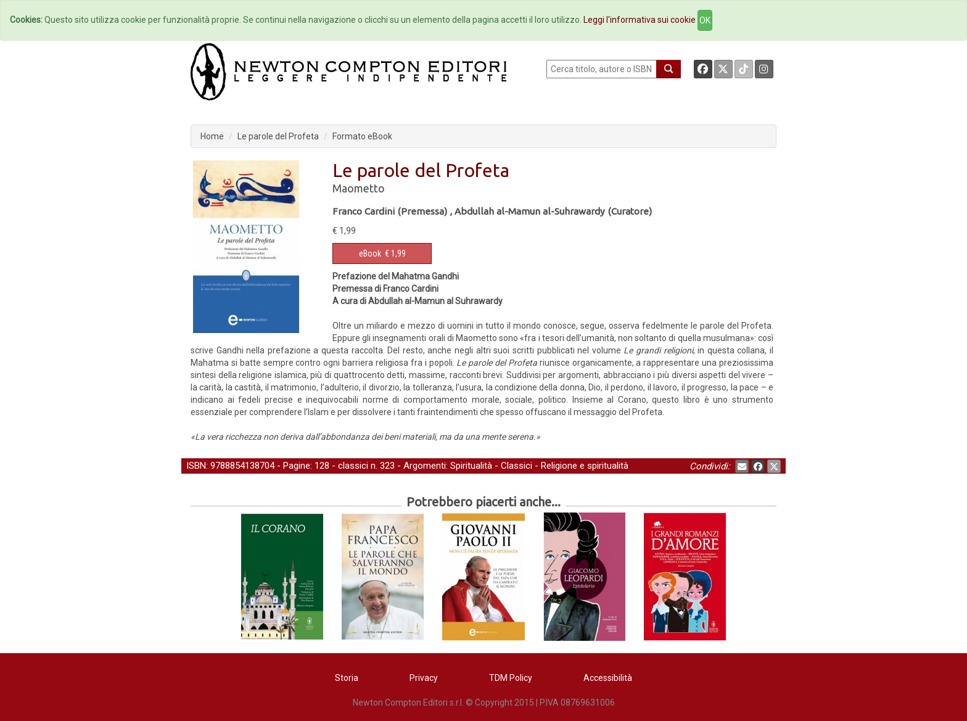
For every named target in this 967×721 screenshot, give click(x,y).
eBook (370, 253)
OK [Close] (704, 20)
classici (353, 465)
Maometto (358, 188)
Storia (346, 678)
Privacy (423, 678)
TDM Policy (510, 678)
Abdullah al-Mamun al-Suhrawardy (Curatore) (553, 211)
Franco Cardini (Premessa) (389, 211)
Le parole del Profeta (278, 136)
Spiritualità (471, 465)
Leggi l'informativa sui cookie (639, 20)
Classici (516, 465)
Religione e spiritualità (584, 465)
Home (212, 136)
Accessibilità (607, 678)
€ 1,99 (382, 253)
